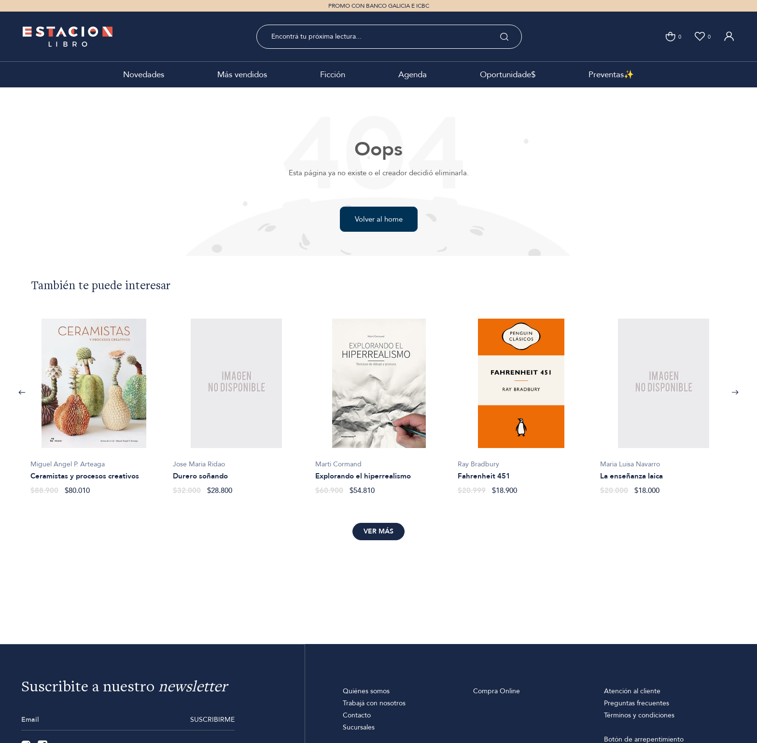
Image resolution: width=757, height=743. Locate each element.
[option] (94, 401)
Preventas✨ (611, 74)
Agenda (412, 74)
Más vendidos (242, 74)
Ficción (332, 74)
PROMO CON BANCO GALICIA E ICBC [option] (378, 6)
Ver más (378, 531)
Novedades (143, 74)
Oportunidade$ (507, 74)
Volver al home (379, 219)
